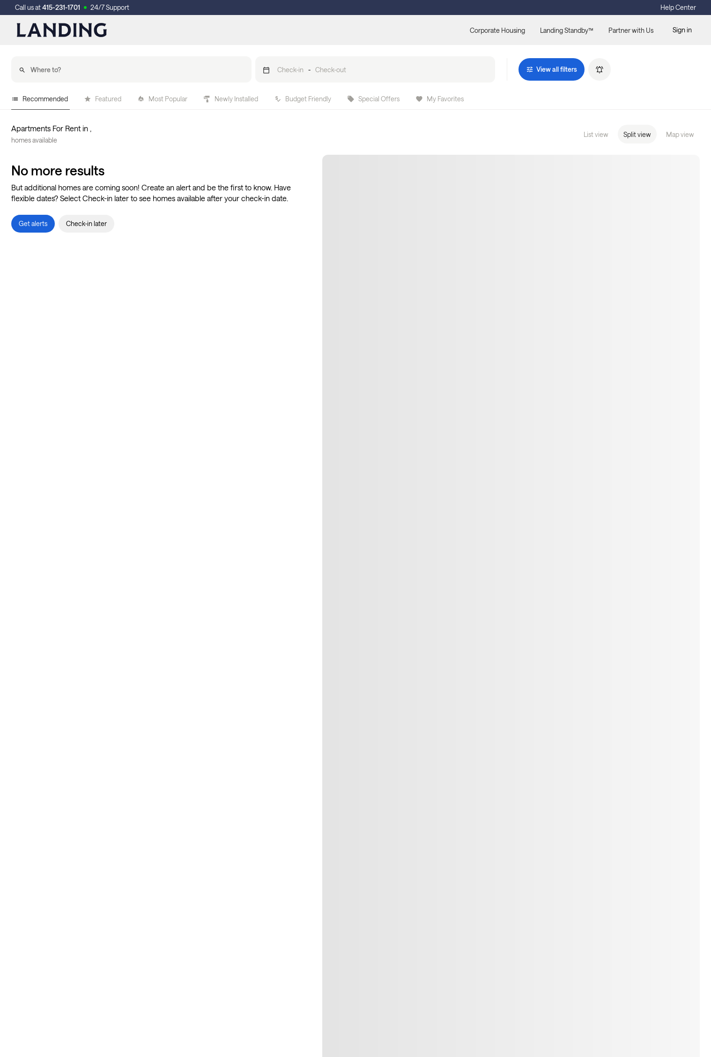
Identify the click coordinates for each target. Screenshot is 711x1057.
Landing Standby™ (566, 30)
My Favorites (439, 99)
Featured (102, 99)
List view (596, 134)
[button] (375, 69)
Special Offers (373, 99)
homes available (34, 140)
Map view (680, 134)
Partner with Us (630, 30)
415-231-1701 (61, 7)
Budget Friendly (302, 99)
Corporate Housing (497, 30)
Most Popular (162, 99)
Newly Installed (230, 99)
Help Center (678, 7)
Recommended (39, 99)
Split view (637, 134)
